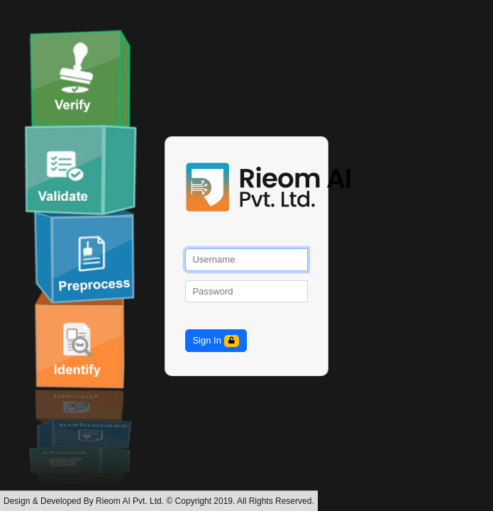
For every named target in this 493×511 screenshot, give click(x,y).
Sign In (215, 341)
